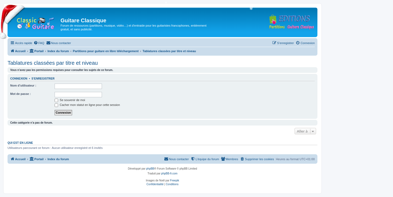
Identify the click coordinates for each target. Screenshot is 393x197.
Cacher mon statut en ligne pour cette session (87, 104)
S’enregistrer (43, 78)
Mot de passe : (20, 93)
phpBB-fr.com (169, 173)
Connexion (18, 78)
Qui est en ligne (20, 142)
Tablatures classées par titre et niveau (53, 63)
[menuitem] (39, 43)
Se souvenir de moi (70, 100)
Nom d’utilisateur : (23, 85)
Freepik (174, 180)
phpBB (150, 168)
